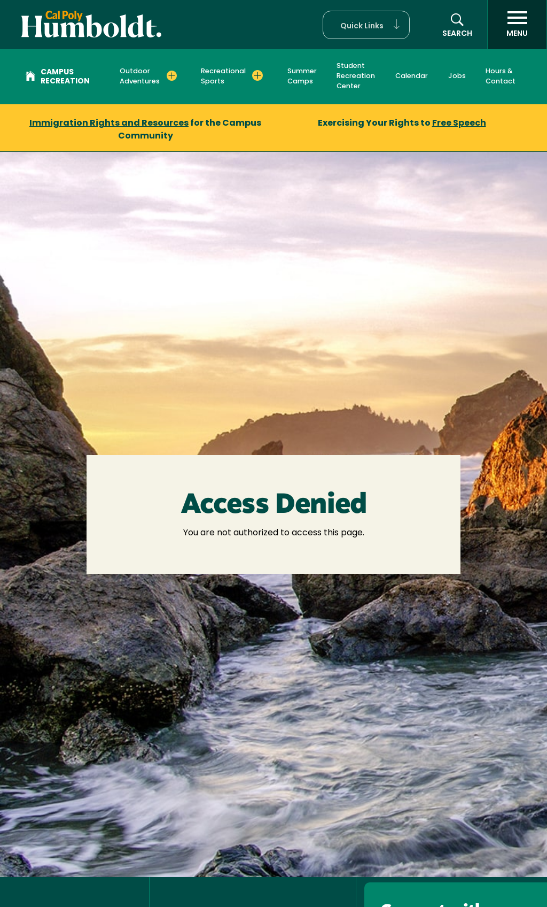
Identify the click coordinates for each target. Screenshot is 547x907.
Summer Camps (302, 76)
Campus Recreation (58, 77)
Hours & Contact (500, 76)
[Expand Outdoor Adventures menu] (172, 75)
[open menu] (517, 24)
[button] (366, 25)
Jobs (457, 76)
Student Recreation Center (356, 76)
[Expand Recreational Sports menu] (257, 75)
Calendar (411, 76)
